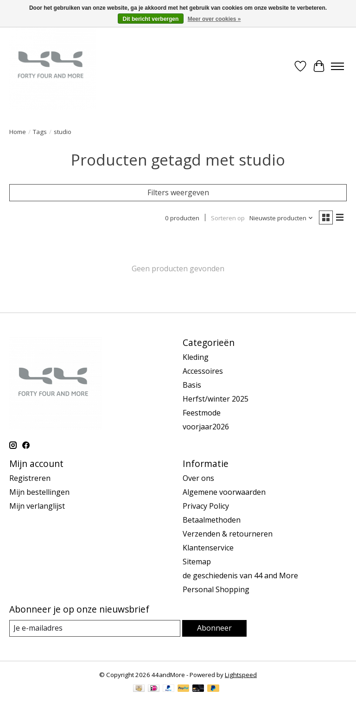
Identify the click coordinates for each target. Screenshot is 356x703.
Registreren (30, 478)
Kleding (196, 357)
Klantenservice (208, 548)
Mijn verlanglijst (37, 506)
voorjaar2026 (206, 427)
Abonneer (214, 628)
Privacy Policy (206, 506)
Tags (40, 132)
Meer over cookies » (214, 19)
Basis (192, 385)
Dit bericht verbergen (151, 19)
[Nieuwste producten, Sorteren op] (281, 218)
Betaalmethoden (212, 520)
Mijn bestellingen (39, 492)
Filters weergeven (178, 192)
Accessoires (203, 371)
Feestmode (202, 413)
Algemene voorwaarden (224, 492)
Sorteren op (228, 218)
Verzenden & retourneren (228, 534)
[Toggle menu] (337, 66)
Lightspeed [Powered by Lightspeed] (241, 675)
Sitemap (197, 561)
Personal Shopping (216, 589)
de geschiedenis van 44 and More (240, 575)
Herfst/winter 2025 (215, 399)
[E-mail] (94, 628)
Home (17, 132)
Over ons (198, 478)
